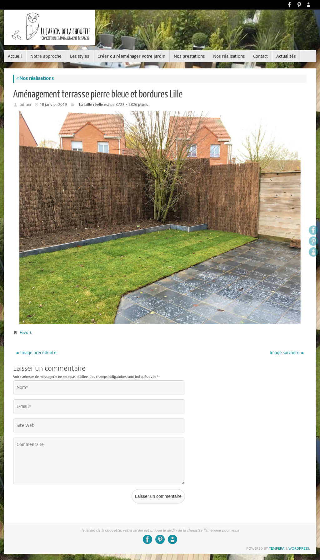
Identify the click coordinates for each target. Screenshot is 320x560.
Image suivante (287, 352)
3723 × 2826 (126, 104)
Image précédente (36, 352)
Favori (25, 332)
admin (25, 104)
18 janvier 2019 (53, 104)
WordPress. (299, 548)
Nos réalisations (35, 79)
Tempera (276, 548)
